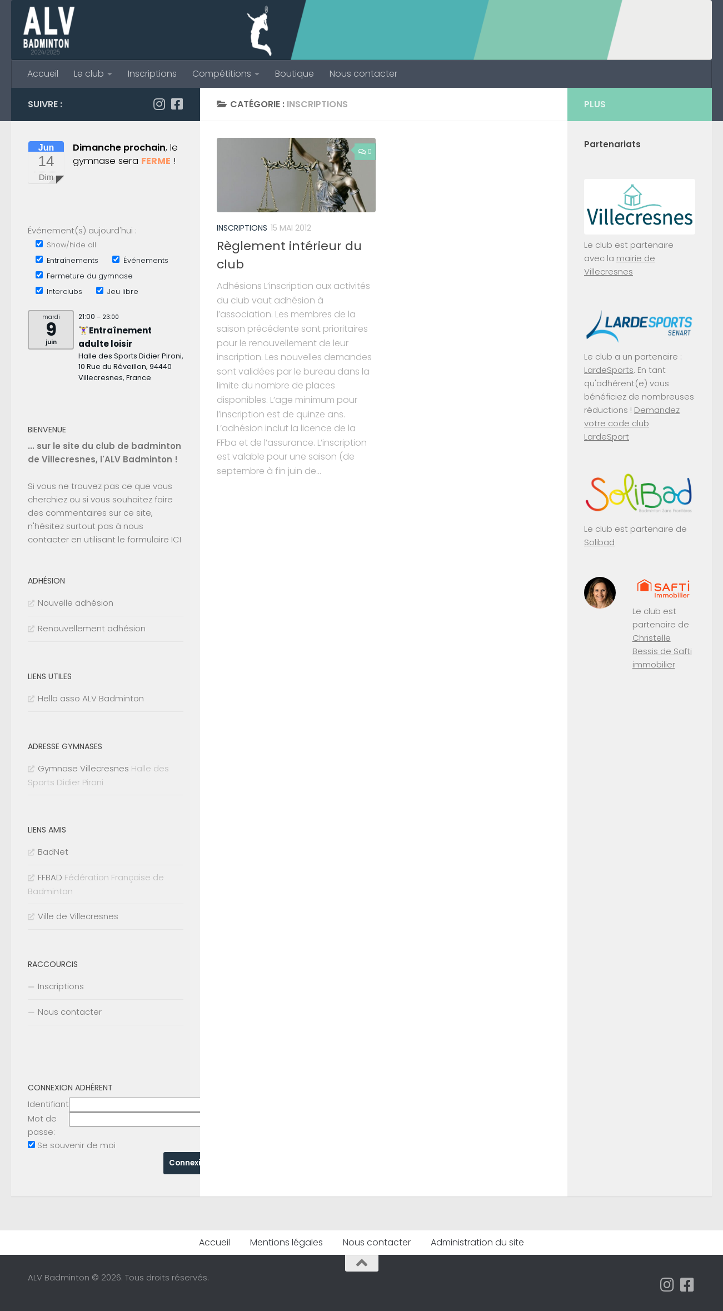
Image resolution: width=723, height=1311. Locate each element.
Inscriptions (152, 73)
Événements (140, 260)
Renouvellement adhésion (92, 628)
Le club (89, 73)
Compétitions (221, 73)
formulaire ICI (154, 539)
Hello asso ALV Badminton (91, 698)
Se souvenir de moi (76, 1145)
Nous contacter (363, 73)
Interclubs (59, 291)
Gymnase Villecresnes (83, 768)
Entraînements (67, 260)
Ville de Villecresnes (78, 916)
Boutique (294, 73)
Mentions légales (286, 1242)
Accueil (42, 73)
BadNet (53, 852)
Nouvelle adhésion (75, 603)
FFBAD (50, 877)
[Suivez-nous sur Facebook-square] (176, 104)
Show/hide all (66, 245)
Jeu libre (117, 291)
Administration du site (477, 1242)
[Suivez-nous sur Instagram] (159, 104)
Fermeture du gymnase (84, 276)
